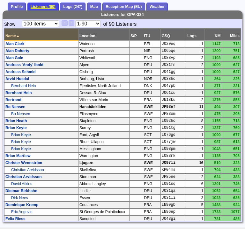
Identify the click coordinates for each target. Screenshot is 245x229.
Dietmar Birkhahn (21, 191)
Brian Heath (16, 121)
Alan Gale (14, 58)
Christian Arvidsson (27, 170)
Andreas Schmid (20, 72)
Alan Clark (14, 44)
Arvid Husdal (17, 79)
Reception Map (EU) (124, 6)
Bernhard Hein (23, 86)
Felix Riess (15, 219)
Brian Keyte (16, 128)
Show (9, 24)
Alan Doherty (17, 51)
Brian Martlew (18, 156)
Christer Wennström (23, 163)
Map (94, 6)
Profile (17, 6)
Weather (157, 6)
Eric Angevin (22, 212)
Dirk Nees (19, 198)
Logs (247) (72, 6)
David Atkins (21, 184)
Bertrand (13, 100)
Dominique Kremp (21, 205)
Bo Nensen (15, 107)
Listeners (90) (43, 6)
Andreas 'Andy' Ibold (24, 65)
